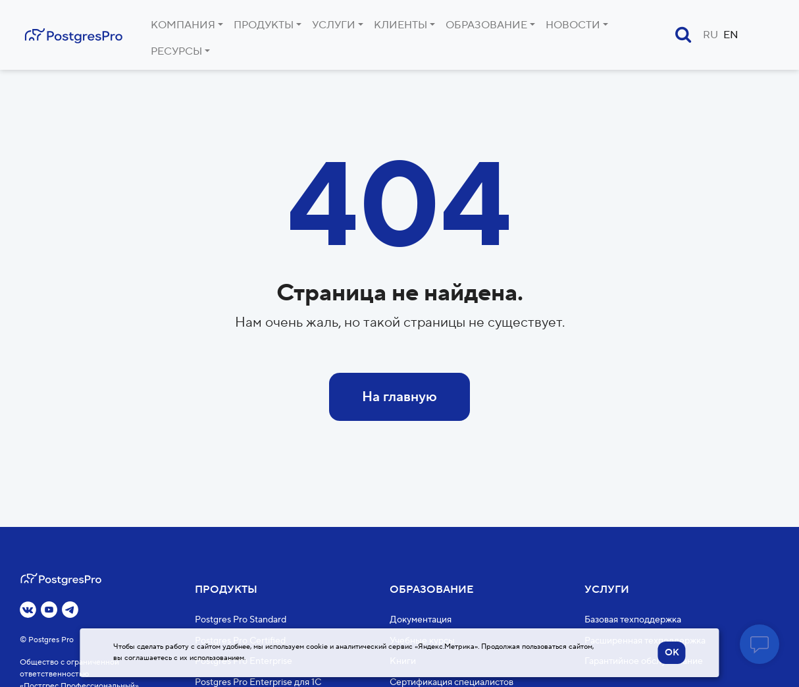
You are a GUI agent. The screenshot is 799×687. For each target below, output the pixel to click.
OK (672, 653)
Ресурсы (176, 51)
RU (710, 34)
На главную (399, 397)
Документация (420, 620)
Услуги (333, 25)
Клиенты (400, 25)
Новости (573, 25)
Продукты (264, 25)
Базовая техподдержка (632, 620)
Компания (183, 25)
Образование (486, 25)
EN (730, 34)
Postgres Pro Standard (240, 620)
